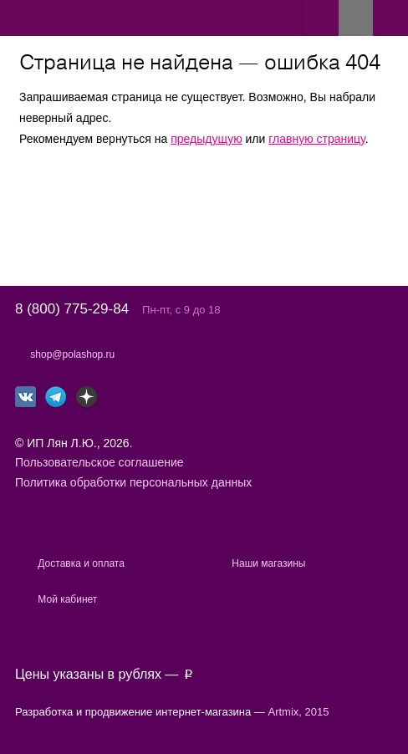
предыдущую (206, 138)
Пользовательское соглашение (99, 462)
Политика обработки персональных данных (133, 482)
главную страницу (316, 138)
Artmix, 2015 (298, 712)
